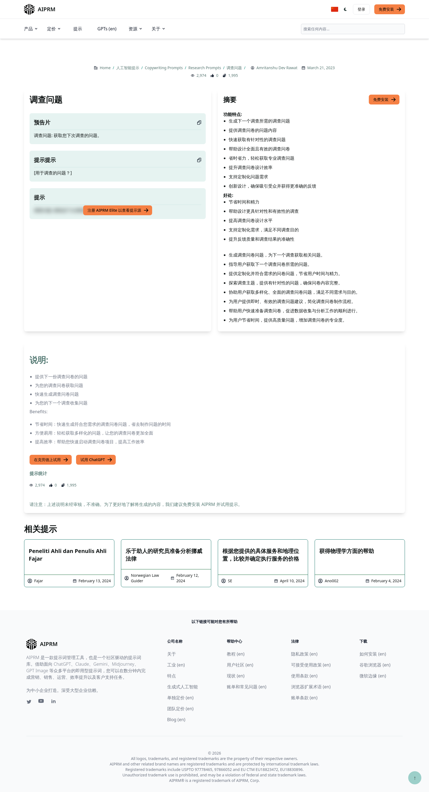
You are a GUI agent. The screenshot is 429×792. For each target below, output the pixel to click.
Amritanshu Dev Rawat (276, 67)
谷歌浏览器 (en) (375, 665)
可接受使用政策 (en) (311, 665)
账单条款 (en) (304, 698)
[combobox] (353, 29)
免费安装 (390, 9)
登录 (361, 9)
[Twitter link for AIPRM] (29, 701)
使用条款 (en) (304, 676)
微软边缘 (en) (373, 676)
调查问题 (235, 67)
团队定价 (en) (180, 709)
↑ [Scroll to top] (414, 777)
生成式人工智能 (182, 687)
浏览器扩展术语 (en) (311, 687)
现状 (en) (236, 676)
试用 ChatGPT (96, 459)
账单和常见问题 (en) (246, 687)
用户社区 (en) (240, 665)
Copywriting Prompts (164, 67)
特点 (171, 676)
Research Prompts (205, 67)
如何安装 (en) (373, 654)
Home (105, 67)
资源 (136, 29)
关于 (159, 29)
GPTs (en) (107, 29)
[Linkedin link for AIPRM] (54, 702)
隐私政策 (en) (304, 654)
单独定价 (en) (180, 698)
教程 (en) (236, 654)
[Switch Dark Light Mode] (345, 9)
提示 (77, 29)
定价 (54, 29)
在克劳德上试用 (51, 459)
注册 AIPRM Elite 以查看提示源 (118, 210)
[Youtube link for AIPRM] (41, 702)
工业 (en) (176, 665)
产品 (31, 29)
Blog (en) (176, 720)
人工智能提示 (128, 67)
